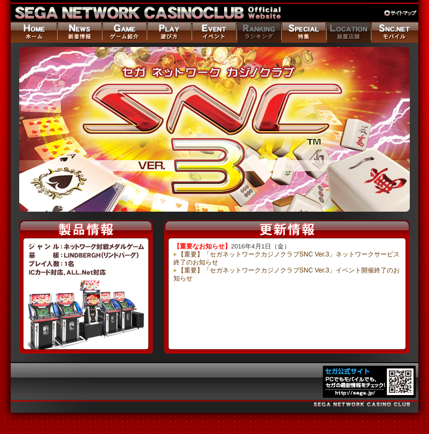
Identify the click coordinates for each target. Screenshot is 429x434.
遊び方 (168, 32)
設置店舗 (347, 32)
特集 (303, 32)
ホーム (34, 32)
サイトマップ (401, 13)
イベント (213, 32)
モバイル (394, 32)
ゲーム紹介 (123, 32)
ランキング (258, 32)
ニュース (79, 32)
